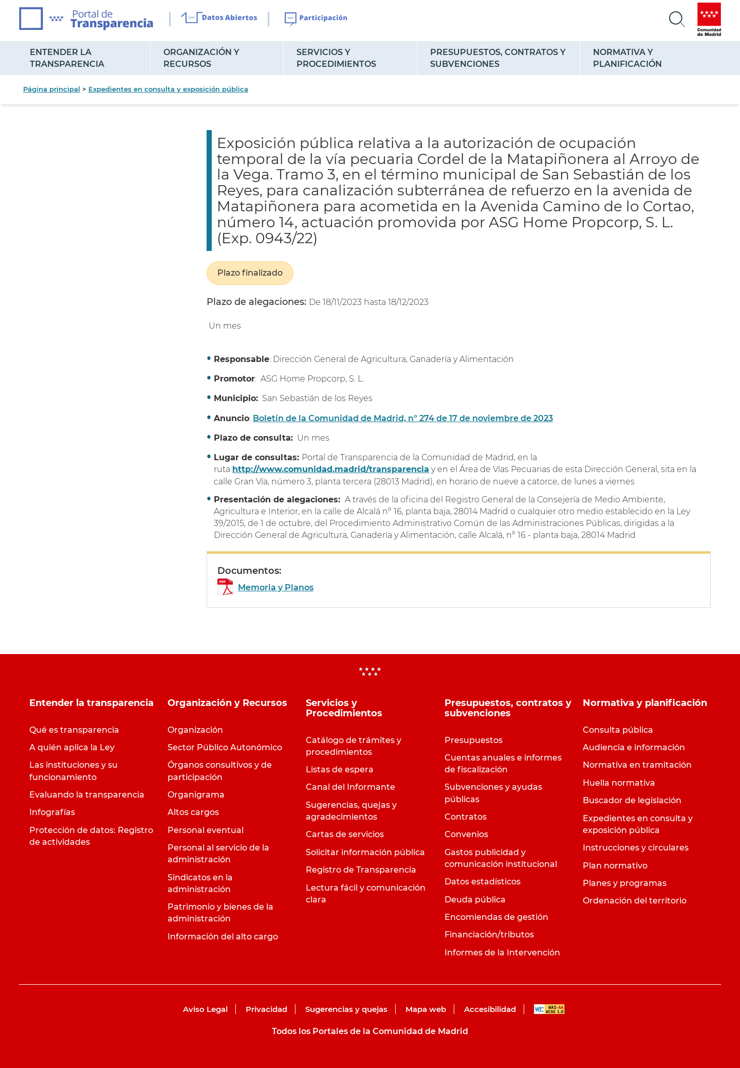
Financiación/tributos (489, 934)
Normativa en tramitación (637, 765)
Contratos (466, 817)
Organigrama (196, 795)
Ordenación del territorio (635, 901)
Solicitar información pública (365, 852)
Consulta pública (618, 730)
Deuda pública (475, 899)
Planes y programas (625, 883)
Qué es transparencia (74, 730)
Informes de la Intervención (502, 952)
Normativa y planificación (627, 58)
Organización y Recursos (201, 58)
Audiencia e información (634, 747)
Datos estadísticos (483, 881)
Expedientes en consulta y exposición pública (168, 89)
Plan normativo (615, 866)
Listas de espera (340, 769)
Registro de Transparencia (361, 870)
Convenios (466, 834)
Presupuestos (474, 740)
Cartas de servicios (345, 834)
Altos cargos (193, 812)
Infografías (52, 812)
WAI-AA (549, 1009)
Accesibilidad (490, 1009)
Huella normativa (619, 783)
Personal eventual (206, 830)
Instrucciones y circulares (636, 848)
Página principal (51, 89)
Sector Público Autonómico (225, 747)
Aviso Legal (205, 1009)
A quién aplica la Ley (72, 747)
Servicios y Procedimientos (336, 58)
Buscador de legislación (632, 800)
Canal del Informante (350, 787)
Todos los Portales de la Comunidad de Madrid (370, 1031)
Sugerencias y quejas (346, 1009)
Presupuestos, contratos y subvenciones (498, 58)
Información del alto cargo (223, 937)
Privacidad (266, 1009)
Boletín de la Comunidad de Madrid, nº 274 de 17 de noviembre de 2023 (403, 418)
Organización (195, 730)
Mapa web (425, 1009)
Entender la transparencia (67, 58)
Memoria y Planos (275, 587)
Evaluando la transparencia (86, 795)
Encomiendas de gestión (496, 917)
